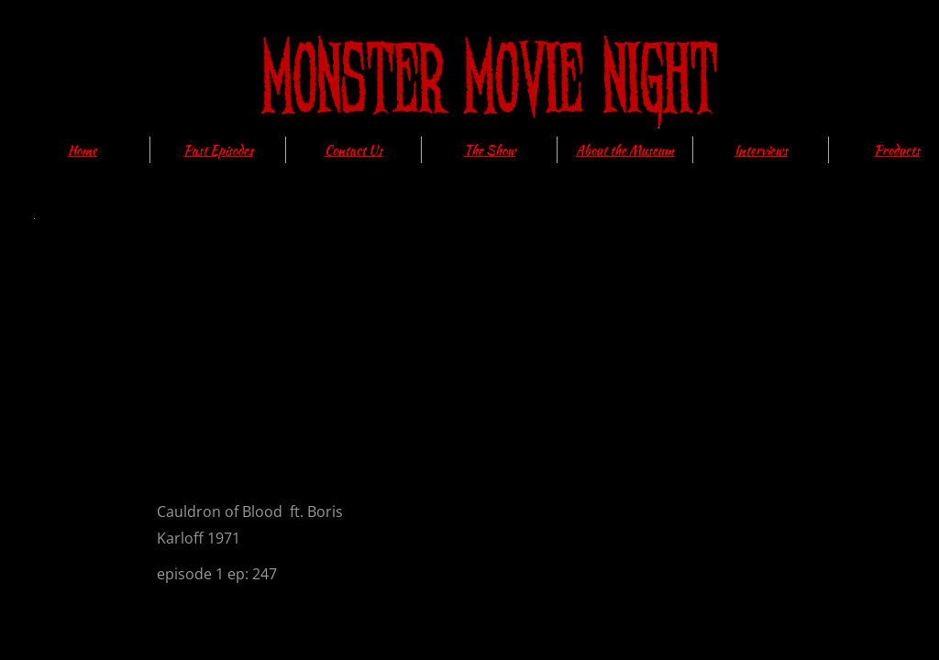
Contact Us (353, 150)
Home (82, 150)
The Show (489, 150)
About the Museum (625, 150)
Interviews (761, 150)
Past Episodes (218, 150)
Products (897, 150)
